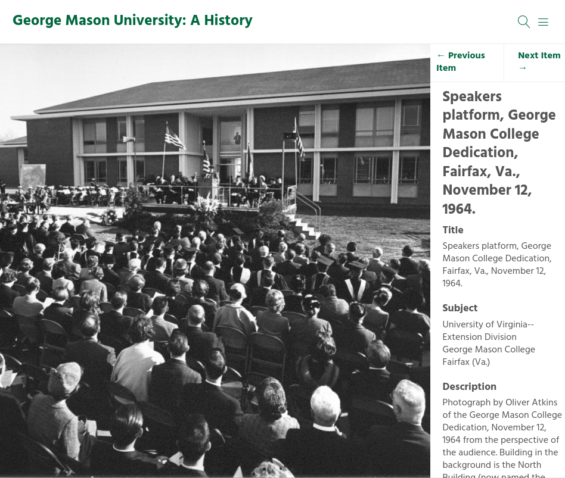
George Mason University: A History (133, 21)
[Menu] (543, 22)
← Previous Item (460, 62)
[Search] (524, 22)
